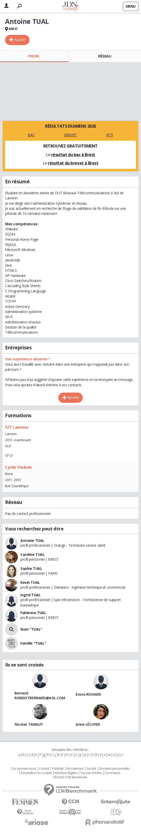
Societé (91, 768)
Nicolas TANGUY (29, 724)
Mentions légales (66, 773)
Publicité (57, 768)
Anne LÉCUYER (88, 724)
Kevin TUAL (30, 582)
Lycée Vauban (18, 467)
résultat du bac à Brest (73, 154)
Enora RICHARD (88, 694)
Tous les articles (91, 773)
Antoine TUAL (32, 540)
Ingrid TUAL (30, 594)
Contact (44, 768)
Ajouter (20, 39)
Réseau (104, 56)
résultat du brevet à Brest (73, 163)
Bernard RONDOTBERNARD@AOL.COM (40, 695)
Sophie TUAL (31, 568)
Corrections (112, 773)
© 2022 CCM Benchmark (70, 777)
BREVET (70, 134)
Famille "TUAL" (33, 643)
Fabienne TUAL (33, 612)
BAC (31, 134)
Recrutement (74, 768)
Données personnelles (114, 768)
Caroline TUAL (32, 554)
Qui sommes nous (23, 768)
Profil (34, 56)
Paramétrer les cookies (36, 773)
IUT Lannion (16, 427)
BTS (109, 134)
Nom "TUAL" (31, 629)
